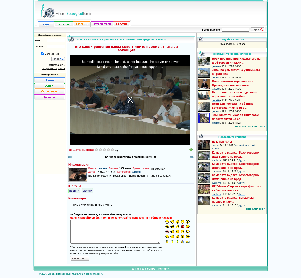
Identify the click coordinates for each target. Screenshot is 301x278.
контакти (163, 268)
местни (87, 190)
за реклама (149, 268)
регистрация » (56, 64)
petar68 (102, 168)
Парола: (39, 46)
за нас (135, 268)
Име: (37, 40)
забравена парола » (53, 68)
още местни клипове (249, 126)
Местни (82, 39)
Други (241, 160)
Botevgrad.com (49, 74)
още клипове (254, 208)
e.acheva (216, 160)
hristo (215, 145)
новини (74, 190)
